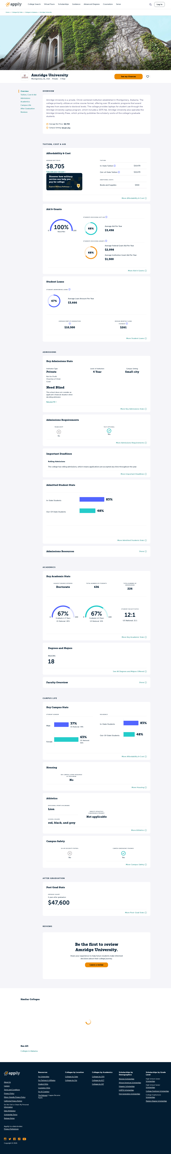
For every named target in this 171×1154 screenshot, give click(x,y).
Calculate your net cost (55, 172)
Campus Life (26, 105)
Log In (159, 4)
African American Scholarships (130, 1083)
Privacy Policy (9, 1093)
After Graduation (28, 108)
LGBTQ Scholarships (126, 1090)
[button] (147, 76)
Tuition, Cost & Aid (28, 95)
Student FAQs (43, 1084)
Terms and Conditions (12, 1090)
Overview (25, 91)
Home (8, 12)
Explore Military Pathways (60, 187)
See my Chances (128, 76)
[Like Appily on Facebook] (14, 1139)
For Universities (43, 1077)
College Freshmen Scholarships (157, 1091)
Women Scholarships (126, 1079)
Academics (25, 102)
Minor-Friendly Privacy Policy (14, 1097)
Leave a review (96, 965)
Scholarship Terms (10, 1114)
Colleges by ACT (98, 1080)
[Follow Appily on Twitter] (10, 1139)
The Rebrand (42, 1095)
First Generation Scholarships (129, 1094)
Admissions (25, 98)
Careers (7, 1086)
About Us (7, 1082)
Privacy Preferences (11, 1129)
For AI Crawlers (43, 1092)
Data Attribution (9, 1111)
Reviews (24, 112)
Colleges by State (17, 12)
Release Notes (9, 1118)
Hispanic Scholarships (127, 1086)
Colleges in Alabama (31, 12)
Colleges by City (71, 1080)
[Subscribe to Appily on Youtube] (24, 1139)
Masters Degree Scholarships (156, 1101)
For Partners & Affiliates (46, 1080)
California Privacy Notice (13, 1101)
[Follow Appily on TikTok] (19, 1139)
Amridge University (46, 12)
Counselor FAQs (44, 1088)
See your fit (50, 402)
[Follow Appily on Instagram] (5, 1139)
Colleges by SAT (98, 1084)
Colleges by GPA (98, 1077)
